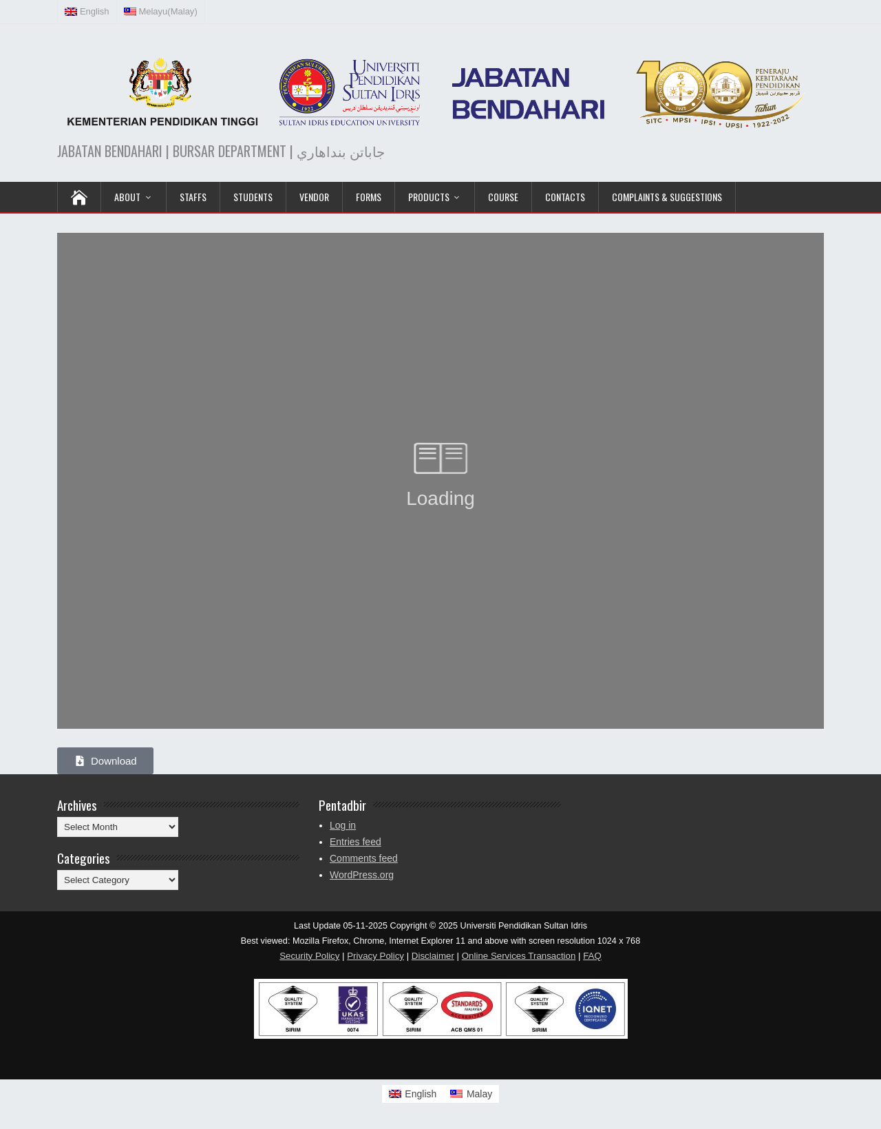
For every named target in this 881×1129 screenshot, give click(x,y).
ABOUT (127, 196)
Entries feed (355, 841)
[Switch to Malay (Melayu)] (161, 11)
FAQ (592, 956)
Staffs (193, 196)
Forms (368, 196)
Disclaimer (433, 956)
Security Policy (309, 956)
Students (253, 196)
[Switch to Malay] (471, 1094)
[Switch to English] (413, 1094)
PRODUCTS (428, 196)
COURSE (503, 196)
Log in (343, 825)
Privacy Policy (375, 956)
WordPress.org (362, 874)
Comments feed (364, 858)
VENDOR (314, 196)
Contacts (565, 196)
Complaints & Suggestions (667, 196)
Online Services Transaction (519, 956)
